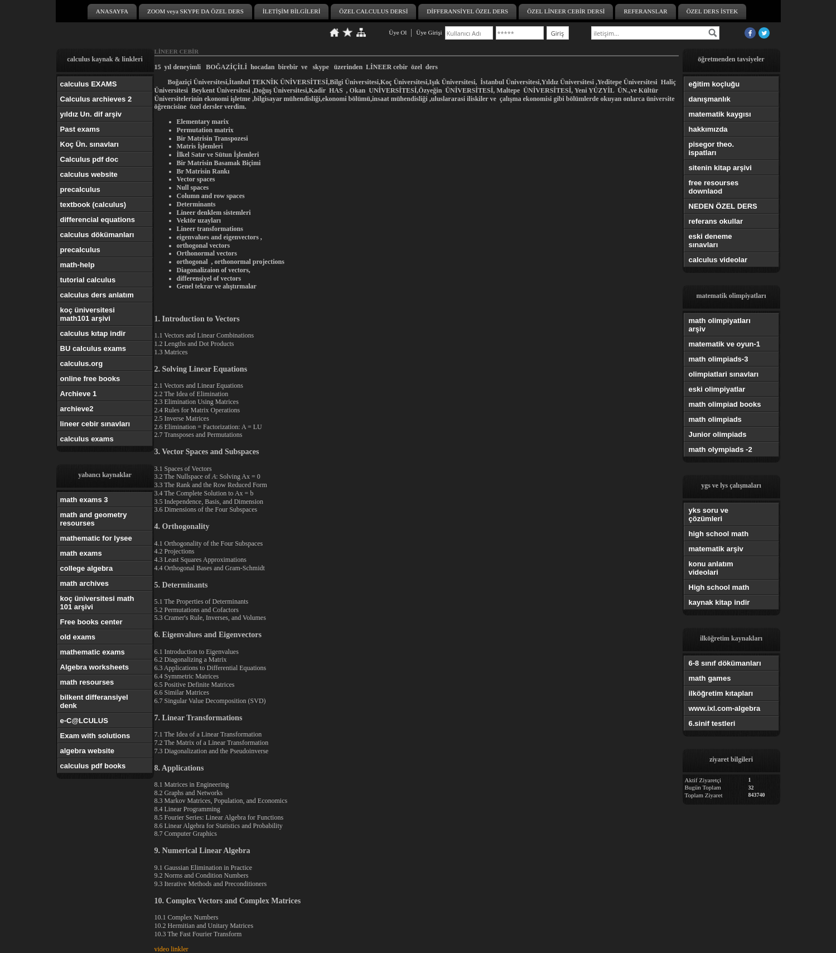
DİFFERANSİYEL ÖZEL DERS (467, 11)
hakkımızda (708, 129)
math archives (84, 583)
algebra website (87, 751)
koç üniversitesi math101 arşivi (87, 314)
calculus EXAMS (88, 84)
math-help (77, 265)
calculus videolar (718, 260)
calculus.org (81, 363)
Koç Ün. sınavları (89, 144)
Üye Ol (398, 32)
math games (710, 678)
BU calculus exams (93, 348)
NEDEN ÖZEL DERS (723, 206)
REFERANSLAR (645, 11)
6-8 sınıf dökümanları (725, 663)
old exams (78, 637)
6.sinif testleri (712, 723)
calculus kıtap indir (93, 333)
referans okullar (716, 221)
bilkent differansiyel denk (94, 701)
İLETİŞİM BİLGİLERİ (292, 11)
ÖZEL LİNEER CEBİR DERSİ (566, 11)
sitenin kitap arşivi (720, 167)
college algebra (86, 568)
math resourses (87, 682)
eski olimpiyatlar (717, 389)
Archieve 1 (78, 393)
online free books (90, 378)
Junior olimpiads (718, 434)
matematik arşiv (716, 549)
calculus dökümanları (97, 234)
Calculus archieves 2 (96, 99)
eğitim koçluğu (714, 84)
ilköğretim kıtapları (721, 693)
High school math (719, 587)
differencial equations (97, 219)
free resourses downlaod (714, 187)
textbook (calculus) (93, 204)
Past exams (80, 129)
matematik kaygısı (720, 114)
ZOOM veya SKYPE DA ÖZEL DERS (195, 11)
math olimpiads (715, 419)
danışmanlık (710, 99)
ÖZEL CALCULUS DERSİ (373, 11)
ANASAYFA (112, 11)
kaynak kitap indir (719, 602)
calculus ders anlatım (97, 295)
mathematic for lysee (96, 538)
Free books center (91, 622)
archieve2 (77, 409)
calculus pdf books (93, 766)
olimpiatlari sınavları (724, 374)
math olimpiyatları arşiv (720, 324)
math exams (81, 553)
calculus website (89, 174)
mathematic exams (92, 652)
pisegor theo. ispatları (711, 148)
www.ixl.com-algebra (725, 708)
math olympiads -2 (720, 449)
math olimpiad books (725, 404)
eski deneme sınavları (710, 240)
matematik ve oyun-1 (725, 344)
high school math (719, 534)
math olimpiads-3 (718, 359)
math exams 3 (84, 499)
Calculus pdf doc (89, 159)
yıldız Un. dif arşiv (91, 114)
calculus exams (87, 439)
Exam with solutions (95, 735)
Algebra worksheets (94, 667)
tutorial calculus (88, 280)
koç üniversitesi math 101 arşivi (97, 602)
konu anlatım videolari (711, 568)
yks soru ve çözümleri (709, 514)
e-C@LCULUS (84, 720)
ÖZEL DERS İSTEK (712, 11)
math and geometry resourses (93, 519)
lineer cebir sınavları (95, 424)
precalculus (80, 189)
